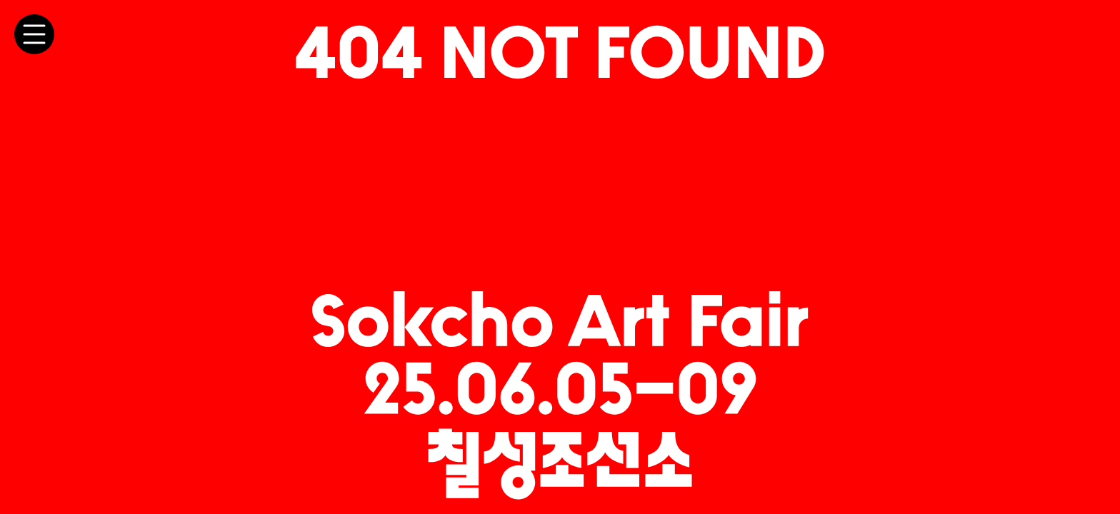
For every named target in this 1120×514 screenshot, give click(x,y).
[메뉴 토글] (34, 34)
